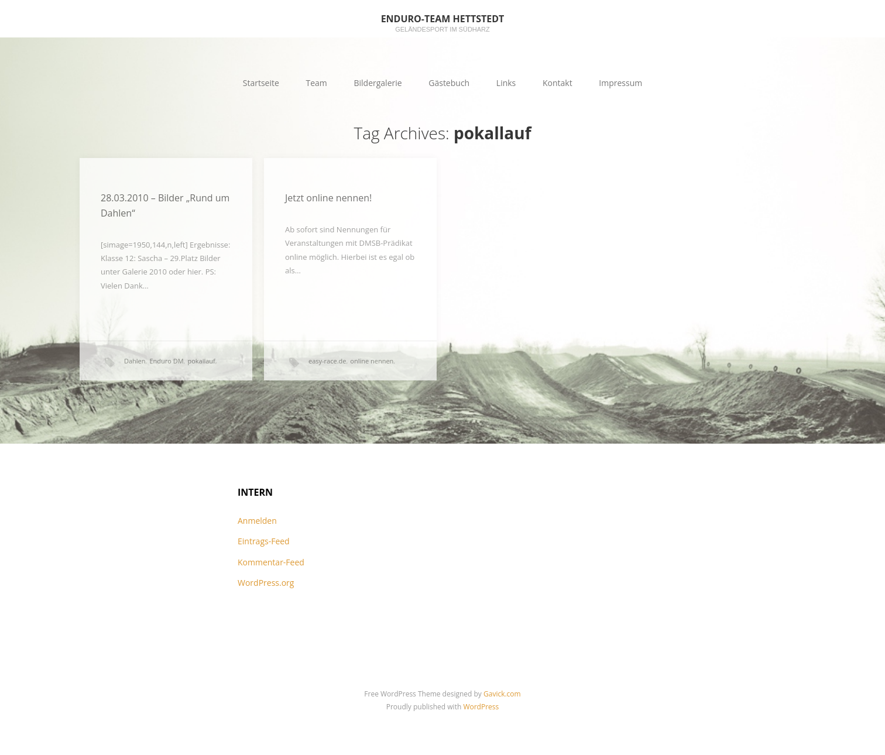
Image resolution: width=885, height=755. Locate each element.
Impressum (620, 82)
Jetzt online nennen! (328, 197)
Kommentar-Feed (271, 562)
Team (316, 82)
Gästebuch (448, 82)
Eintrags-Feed (264, 541)
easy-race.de (327, 360)
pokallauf (201, 360)
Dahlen (135, 360)
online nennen (371, 360)
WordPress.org (266, 582)
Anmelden (257, 520)
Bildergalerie (378, 82)
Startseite (261, 82)
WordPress (481, 707)
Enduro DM (166, 360)
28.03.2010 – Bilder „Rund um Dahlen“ (165, 205)
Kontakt (557, 82)
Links (506, 82)
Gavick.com (502, 694)
